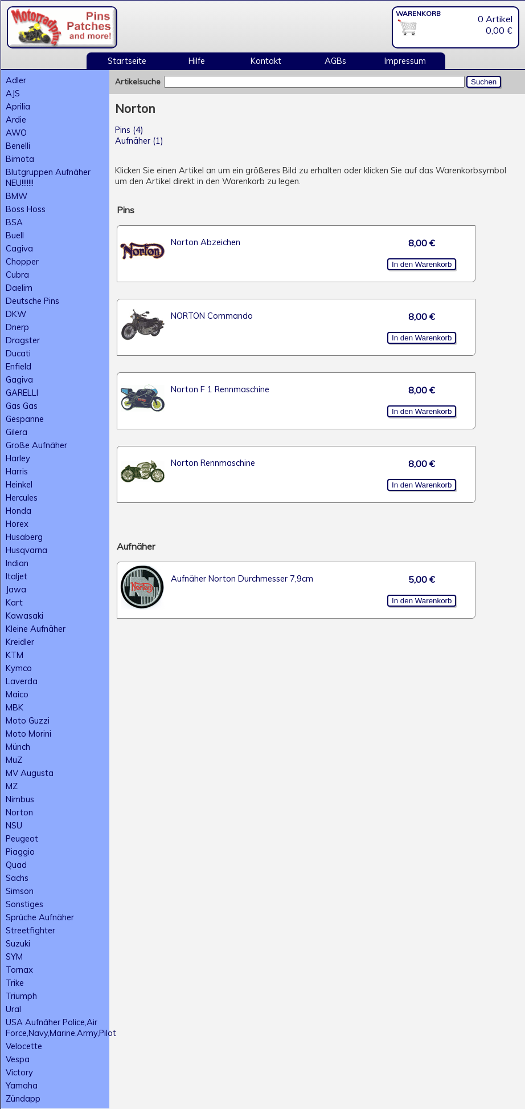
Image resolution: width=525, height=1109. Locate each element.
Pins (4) (129, 129)
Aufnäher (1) (139, 140)
